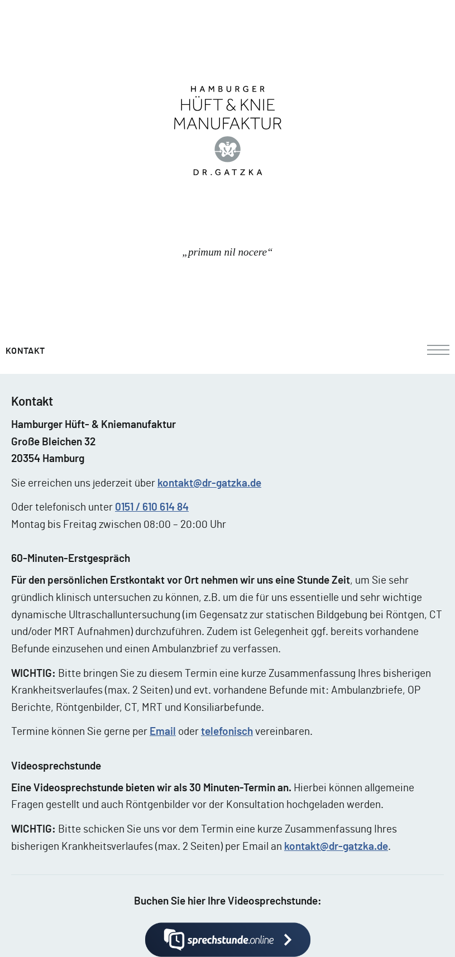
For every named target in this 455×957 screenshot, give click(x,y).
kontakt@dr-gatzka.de (209, 483)
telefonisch (227, 732)
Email (163, 732)
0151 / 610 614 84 (152, 507)
